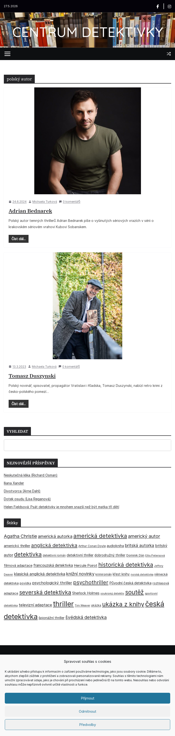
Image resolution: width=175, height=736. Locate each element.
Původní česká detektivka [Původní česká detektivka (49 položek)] (130, 583)
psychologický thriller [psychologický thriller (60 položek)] (52, 582)
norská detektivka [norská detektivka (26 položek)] (142, 574)
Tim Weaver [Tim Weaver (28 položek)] (82, 605)
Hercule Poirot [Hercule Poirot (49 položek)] (85, 565)
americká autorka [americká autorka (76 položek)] (55, 536)
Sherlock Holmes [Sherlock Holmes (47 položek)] (85, 593)
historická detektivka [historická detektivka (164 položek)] (125, 564)
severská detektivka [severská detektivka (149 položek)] (45, 592)
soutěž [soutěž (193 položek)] (134, 592)
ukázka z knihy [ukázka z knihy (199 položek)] (123, 604)
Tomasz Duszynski (32, 375)
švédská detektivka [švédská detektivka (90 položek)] (86, 617)
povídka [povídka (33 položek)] (25, 583)
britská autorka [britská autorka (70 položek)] (139, 545)
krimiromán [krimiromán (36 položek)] (103, 574)
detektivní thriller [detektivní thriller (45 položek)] (80, 555)
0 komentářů (69, 201)
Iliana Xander (14, 483)
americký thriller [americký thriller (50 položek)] (17, 545)
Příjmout (87, 698)
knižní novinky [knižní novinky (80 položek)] (80, 573)
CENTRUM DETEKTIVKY (87, 31)
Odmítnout (87, 711)
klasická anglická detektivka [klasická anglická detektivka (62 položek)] (39, 574)
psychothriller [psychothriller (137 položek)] (90, 582)
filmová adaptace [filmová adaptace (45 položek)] (18, 565)
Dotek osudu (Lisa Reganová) (27, 499)
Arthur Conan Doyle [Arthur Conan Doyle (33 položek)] (92, 546)
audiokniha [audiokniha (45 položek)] (115, 546)
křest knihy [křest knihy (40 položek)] (121, 574)
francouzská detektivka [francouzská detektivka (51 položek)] (53, 565)
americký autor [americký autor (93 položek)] (144, 536)
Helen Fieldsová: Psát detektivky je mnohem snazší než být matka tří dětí (61, 507)
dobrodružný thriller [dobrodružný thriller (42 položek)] (109, 555)
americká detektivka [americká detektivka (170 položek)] (100, 535)
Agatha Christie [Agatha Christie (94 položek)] (20, 536)
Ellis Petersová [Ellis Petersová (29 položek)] (155, 555)
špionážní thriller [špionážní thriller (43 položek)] (51, 618)
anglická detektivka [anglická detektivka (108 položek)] (54, 545)
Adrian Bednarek (30, 210)
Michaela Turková (44, 201)
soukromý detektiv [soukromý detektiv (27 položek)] (112, 593)
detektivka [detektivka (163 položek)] (28, 554)
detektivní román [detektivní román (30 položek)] (54, 555)
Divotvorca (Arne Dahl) (22, 491)
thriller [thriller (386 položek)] (63, 604)
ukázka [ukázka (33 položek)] (96, 605)
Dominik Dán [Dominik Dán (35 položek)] (135, 555)
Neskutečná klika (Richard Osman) (31, 475)
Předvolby (87, 724)
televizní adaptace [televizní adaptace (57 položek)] (35, 605)
